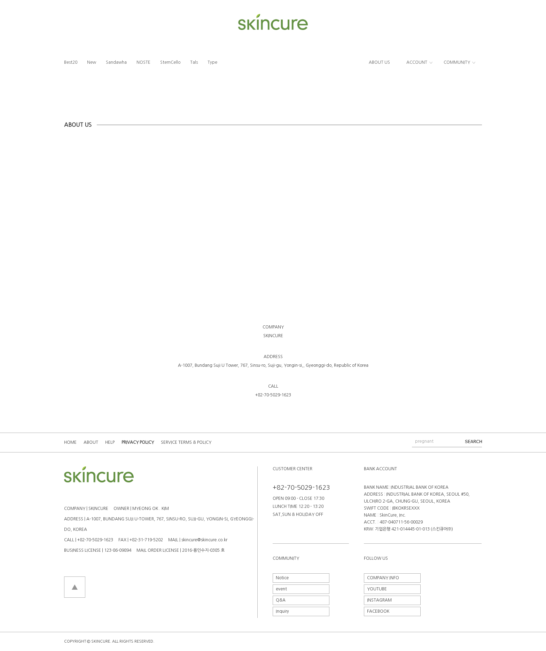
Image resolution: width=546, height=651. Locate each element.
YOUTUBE (377, 589)
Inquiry (282, 611)
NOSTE (143, 62)
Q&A (281, 600)
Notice (282, 578)
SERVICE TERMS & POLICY (186, 442)
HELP (110, 442)
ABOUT (91, 442)
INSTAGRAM (379, 600)
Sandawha (116, 62)
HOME (70, 442)
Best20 (70, 62)
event (281, 589)
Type (212, 62)
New (91, 62)
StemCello (170, 62)
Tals (194, 62)
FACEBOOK (378, 611)
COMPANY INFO (383, 578)
